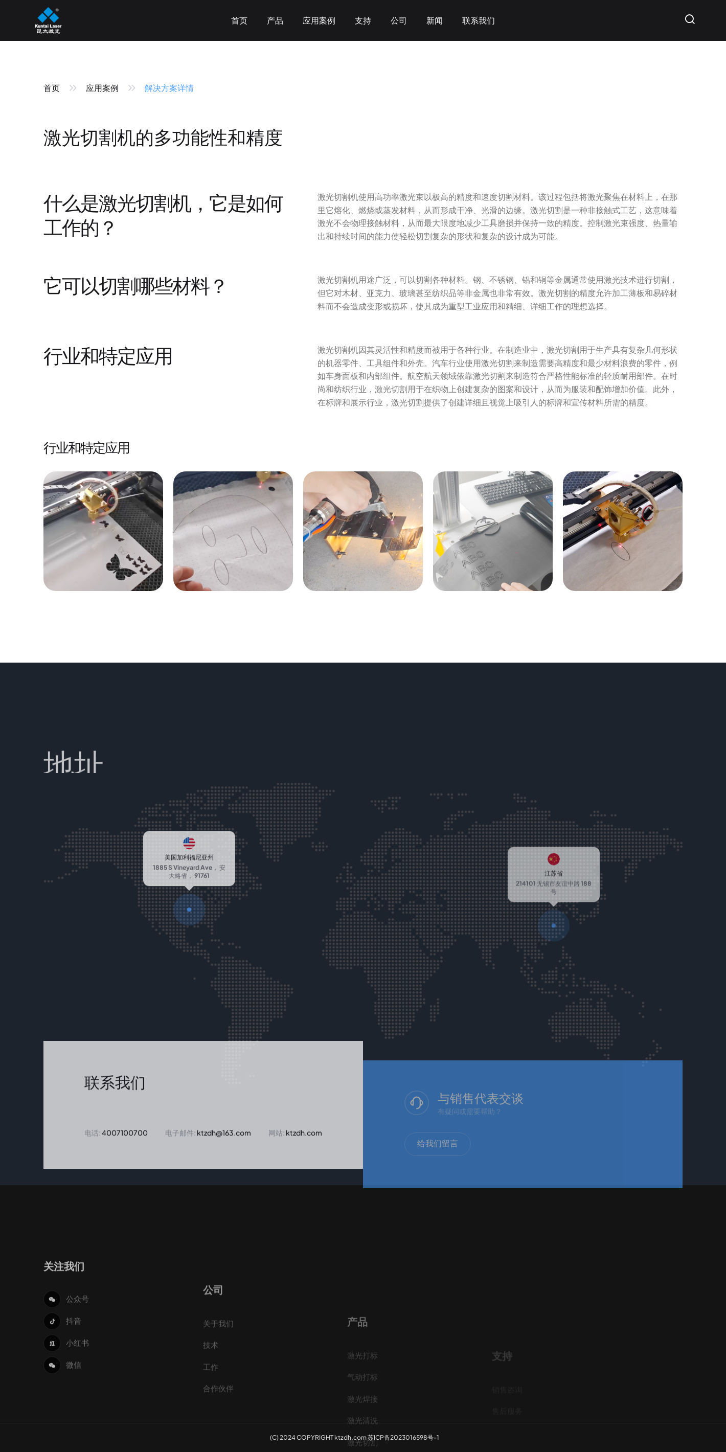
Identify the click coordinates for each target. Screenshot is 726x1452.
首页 (51, 87)
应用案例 (102, 87)
